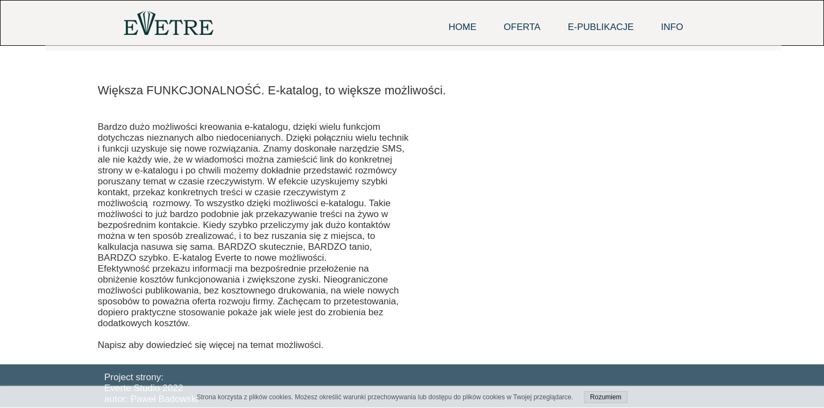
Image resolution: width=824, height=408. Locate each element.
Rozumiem (605, 397)
